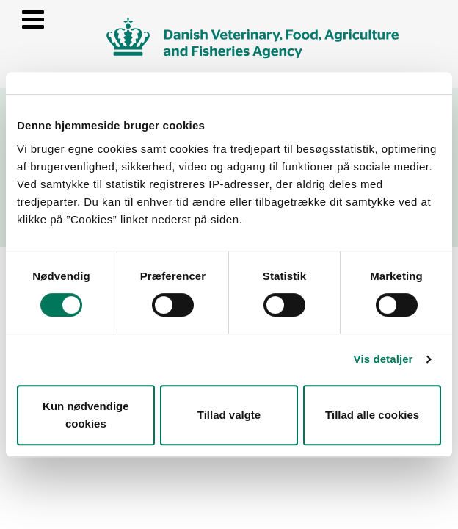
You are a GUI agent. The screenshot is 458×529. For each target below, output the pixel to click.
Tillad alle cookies (372, 415)
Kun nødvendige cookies (86, 415)
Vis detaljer (383, 359)
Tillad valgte (229, 415)
